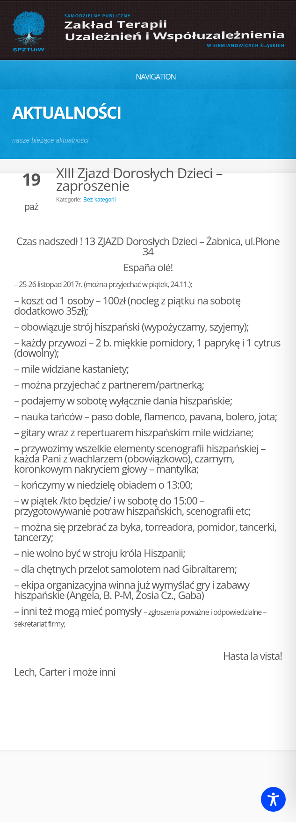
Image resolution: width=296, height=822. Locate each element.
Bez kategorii (99, 199)
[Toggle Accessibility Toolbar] (273, 799)
